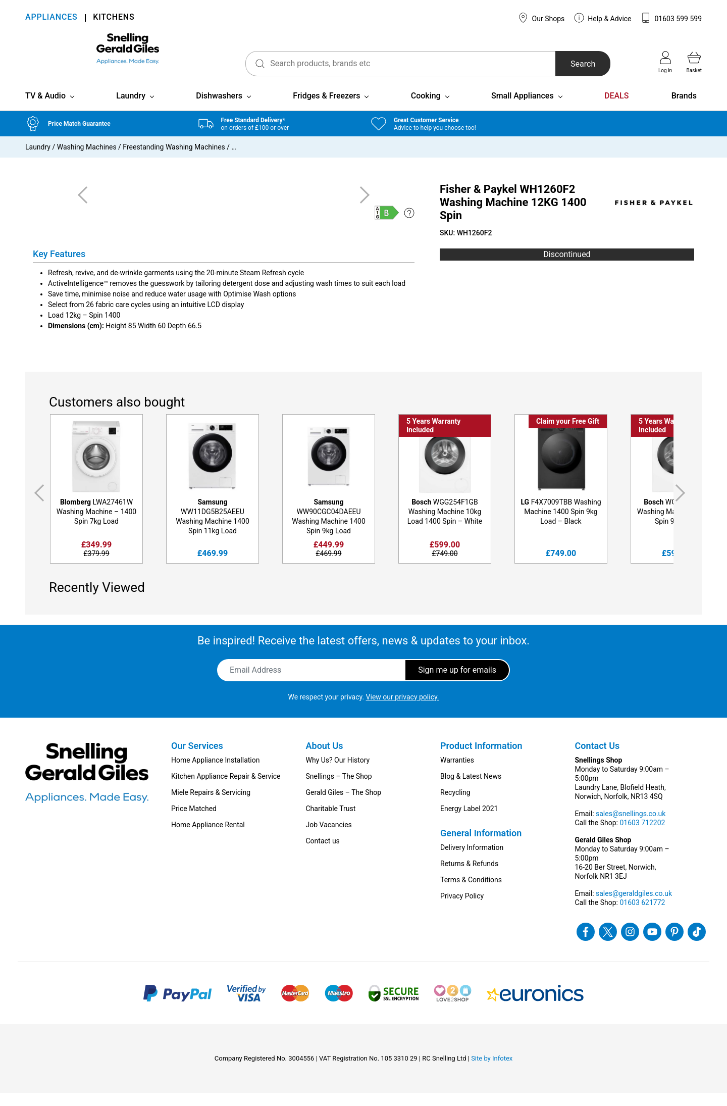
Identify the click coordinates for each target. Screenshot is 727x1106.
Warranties (457, 773)
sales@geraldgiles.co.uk (634, 906)
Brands (684, 109)
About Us (324, 758)
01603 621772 (642, 916)
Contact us (323, 854)
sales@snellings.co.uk (630, 827)
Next (682, 506)
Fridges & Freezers (326, 109)
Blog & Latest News (470, 789)
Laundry (130, 109)
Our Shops (541, 18)
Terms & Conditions (471, 893)
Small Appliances (522, 109)
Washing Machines (87, 160)
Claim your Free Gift (567, 434)
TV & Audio (45, 109)
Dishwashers (219, 109)
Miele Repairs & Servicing (210, 805)
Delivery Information (471, 861)
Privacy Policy (462, 909)
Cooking (426, 109)
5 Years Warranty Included (433, 438)
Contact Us (597, 758)
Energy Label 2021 (469, 822)
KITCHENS (113, 18)
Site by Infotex (491, 1071)
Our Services (197, 758)
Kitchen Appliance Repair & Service (226, 789)
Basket (694, 62)
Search (562, 64)
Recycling (455, 805)
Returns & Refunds (469, 877)
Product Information (481, 758)
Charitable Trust (331, 822)
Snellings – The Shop (339, 789)
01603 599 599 (671, 18)
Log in (665, 62)
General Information (481, 846)
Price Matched (194, 822)
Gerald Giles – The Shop (344, 805)
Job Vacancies (329, 838)
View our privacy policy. (402, 710)
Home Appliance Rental (208, 838)
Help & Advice (603, 18)
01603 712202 (642, 836)
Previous (37, 506)
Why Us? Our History (338, 773)
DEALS (616, 109)
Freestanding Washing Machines (174, 160)
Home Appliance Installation (215, 773)
